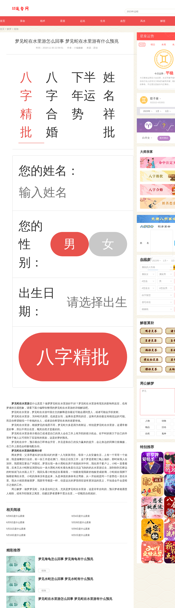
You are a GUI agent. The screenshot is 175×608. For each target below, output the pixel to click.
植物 (16, 29)
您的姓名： (49, 170)
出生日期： (37, 302)
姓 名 (144, 243)
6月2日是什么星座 (81, 535)
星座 (62, 21)
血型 (122, 21)
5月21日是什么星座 (16, 528)
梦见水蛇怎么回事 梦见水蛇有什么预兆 (65, 579)
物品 (147, 427)
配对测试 (164, 138)
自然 (147, 433)
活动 (164, 427)
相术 (42, 21)
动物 (164, 421)
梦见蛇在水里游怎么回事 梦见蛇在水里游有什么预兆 (75, 599)
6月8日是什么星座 (15, 516)
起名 (82, 21)
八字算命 (147, 226)
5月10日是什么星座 (16, 535)
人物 (147, 421)
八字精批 (72, 356)
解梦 (9, 29)
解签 (162, 21)
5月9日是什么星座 (81, 528)
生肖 (102, 21)
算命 (22, 21)
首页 (2, 29)
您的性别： (31, 244)
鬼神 (164, 433)
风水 (142, 21)
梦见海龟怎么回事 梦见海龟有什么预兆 (65, 559)
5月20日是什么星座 (81, 522)
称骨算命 (164, 226)
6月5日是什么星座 (15, 522)
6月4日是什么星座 (81, 516)
